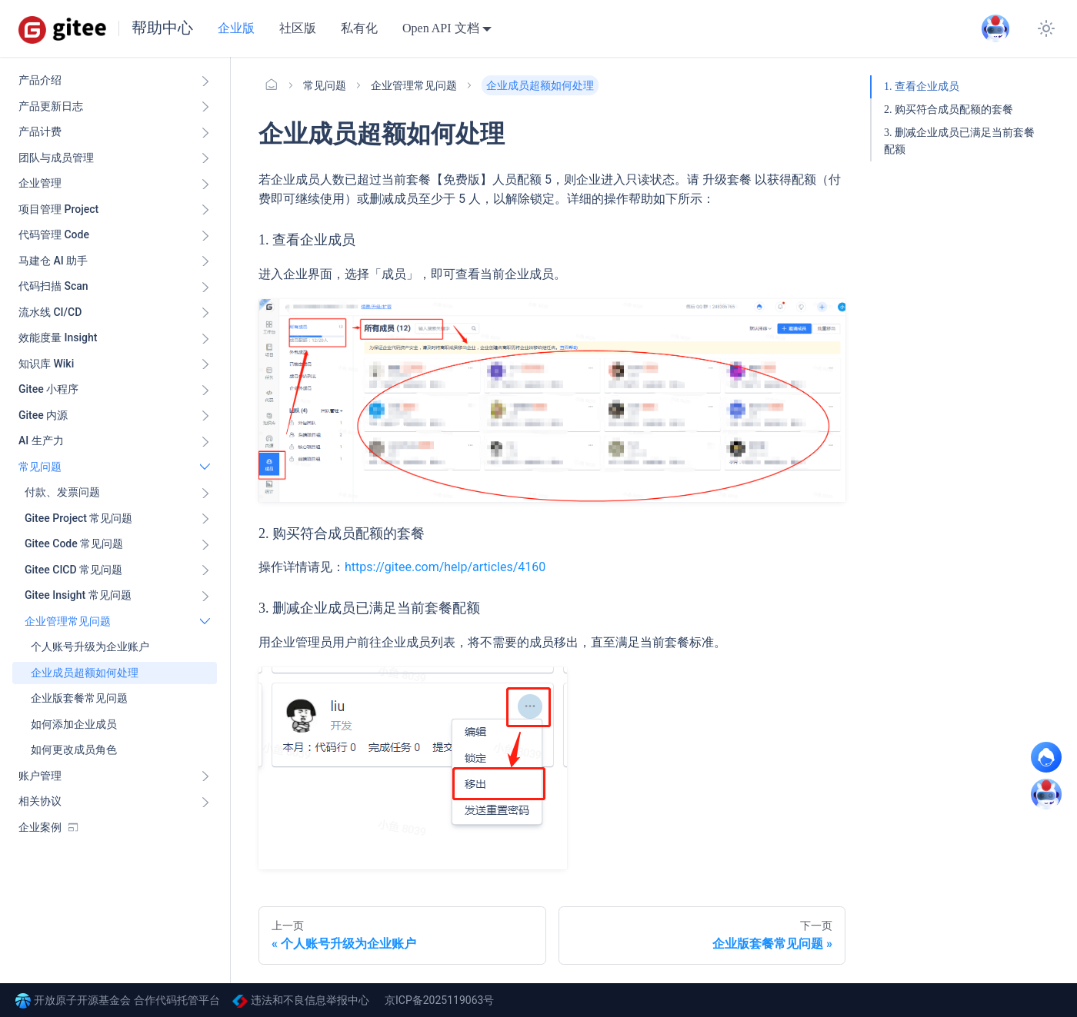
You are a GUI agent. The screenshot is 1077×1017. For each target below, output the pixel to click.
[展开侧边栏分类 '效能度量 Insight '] (205, 338)
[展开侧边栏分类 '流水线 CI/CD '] (205, 312)
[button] (117, 492)
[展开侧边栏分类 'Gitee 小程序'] (205, 389)
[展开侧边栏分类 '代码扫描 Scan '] (205, 286)
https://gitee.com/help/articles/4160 (445, 567)
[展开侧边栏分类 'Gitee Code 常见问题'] (205, 544)
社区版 (297, 28)
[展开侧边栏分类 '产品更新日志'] (205, 106)
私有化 (359, 28)
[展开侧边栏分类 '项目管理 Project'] (205, 209)
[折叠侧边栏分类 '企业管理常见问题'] (205, 621)
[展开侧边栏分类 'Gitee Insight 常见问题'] (205, 595)
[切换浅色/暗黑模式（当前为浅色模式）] (1046, 28)
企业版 (236, 28)
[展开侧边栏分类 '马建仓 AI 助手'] (205, 261)
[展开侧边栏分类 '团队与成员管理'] (205, 158)
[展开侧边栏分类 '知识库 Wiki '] (205, 364)
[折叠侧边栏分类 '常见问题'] (205, 467)
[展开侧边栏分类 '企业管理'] (205, 183)
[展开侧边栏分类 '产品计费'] (205, 132)
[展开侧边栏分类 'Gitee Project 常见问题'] (205, 518)
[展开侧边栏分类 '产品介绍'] (205, 80)
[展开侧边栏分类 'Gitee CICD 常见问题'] (205, 570)
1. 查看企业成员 (921, 86)
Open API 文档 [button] (440, 28)
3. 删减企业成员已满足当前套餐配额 (959, 141)
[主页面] (271, 85)
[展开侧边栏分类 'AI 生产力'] (205, 441)
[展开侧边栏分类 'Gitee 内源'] (205, 415)
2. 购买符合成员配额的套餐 (948, 109)
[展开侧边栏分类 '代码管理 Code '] (205, 235)
